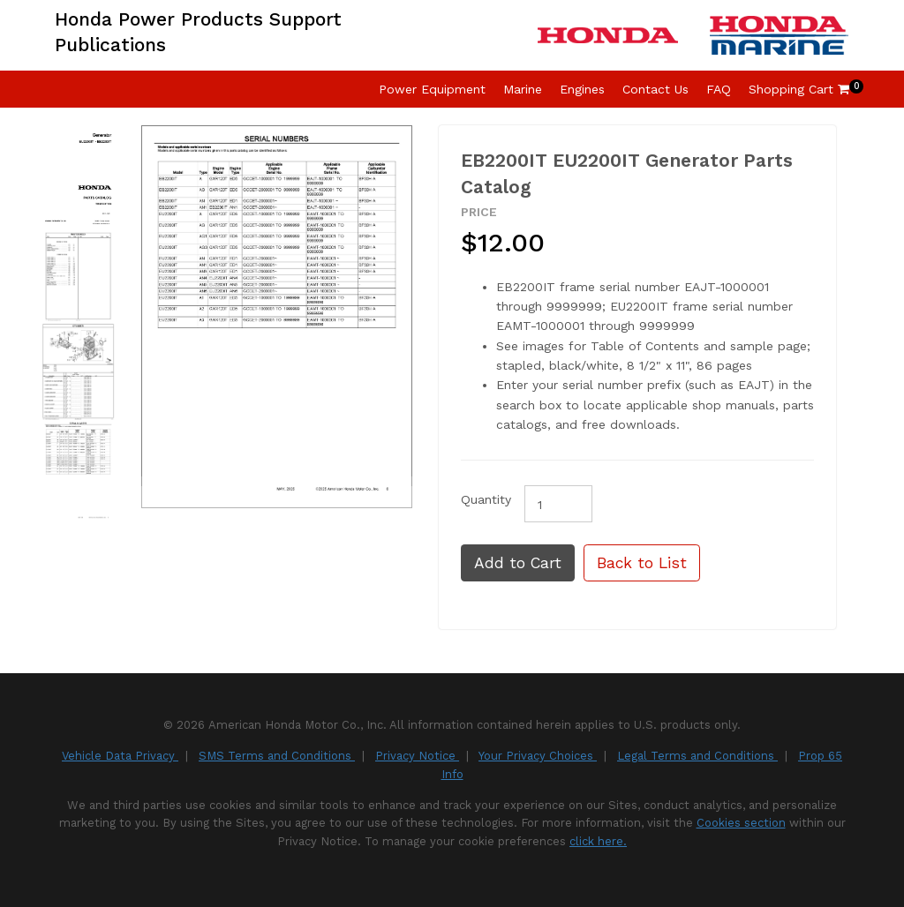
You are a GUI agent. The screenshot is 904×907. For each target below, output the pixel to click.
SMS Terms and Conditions (277, 755)
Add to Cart (517, 563)
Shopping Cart (799, 89)
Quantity (486, 499)
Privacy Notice (417, 755)
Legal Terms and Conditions (697, 755)
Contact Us (655, 89)
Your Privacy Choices (537, 755)
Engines (582, 89)
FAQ (718, 89)
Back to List (642, 563)
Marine (522, 89)
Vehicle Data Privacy (120, 755)
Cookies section (741, 822)
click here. (598, 841)
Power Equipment (432, 89)
